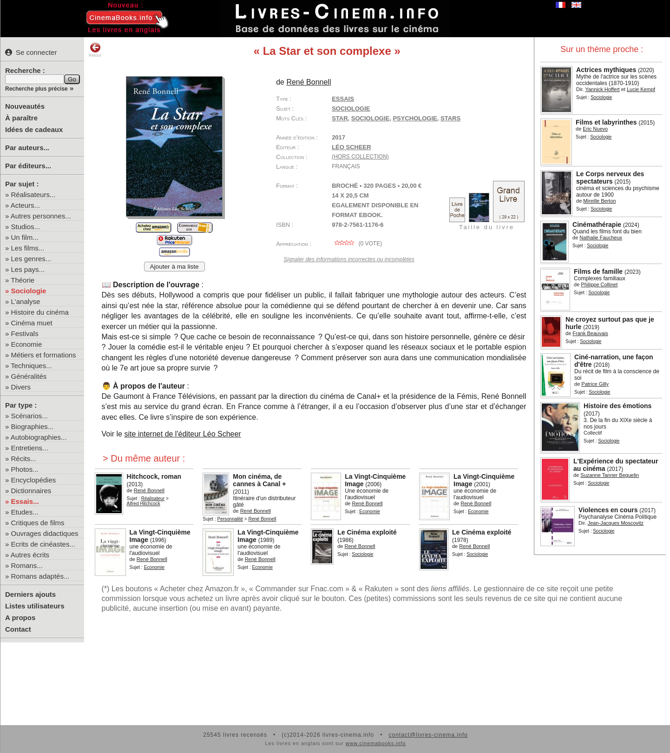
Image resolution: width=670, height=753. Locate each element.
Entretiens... (29, 448)
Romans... (27, 565)
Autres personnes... (41, 216)
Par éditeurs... (28, 166)
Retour (95, 50)
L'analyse (25, 301)
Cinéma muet (32, 323)
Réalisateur (153, 498)
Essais (343, 98)
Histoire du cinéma (40, 312)
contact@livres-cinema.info (427, 735)
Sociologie (28, 291)
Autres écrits (30, 555)
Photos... (25, 469)
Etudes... (25, 512)
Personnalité (230, 519)
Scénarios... (29, 416)
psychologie (415, 118)
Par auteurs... (27, 148)
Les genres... (31, 259)
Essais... (25, 501)
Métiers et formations (43, 355)
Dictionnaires (31, 491)
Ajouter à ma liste (174, 266)
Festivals (25, 333)
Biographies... (32, 426)
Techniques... (31, 366)
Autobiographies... (39, 437)
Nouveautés (25, 106)
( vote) (357, 243)
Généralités (29, 376)
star (340, 118)
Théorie (22, 280)
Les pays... (28, 269)
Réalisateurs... (33, 194)
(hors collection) (360, 156)
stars (450, 118)
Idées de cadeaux (34, 129)
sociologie (370, 118)
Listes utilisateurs (35, 606)
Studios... (25, 227)
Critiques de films (38, 523)
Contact (18, 629)
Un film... (25, 237)
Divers (21, 387)
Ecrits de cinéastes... (43, 544)
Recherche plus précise (36, 89)
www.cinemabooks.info (376, 743)
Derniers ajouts (30, 594)
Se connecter (31, 52)
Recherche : (25, 70)
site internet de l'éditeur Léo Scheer (182, 434)
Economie (26, 344)
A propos (20, 617)
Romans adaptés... (40, 576)
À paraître (21, 118)
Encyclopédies (33, 480)
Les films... (28, 248)
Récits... (23, 458)
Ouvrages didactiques (45, 533)
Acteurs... (25, 205)
